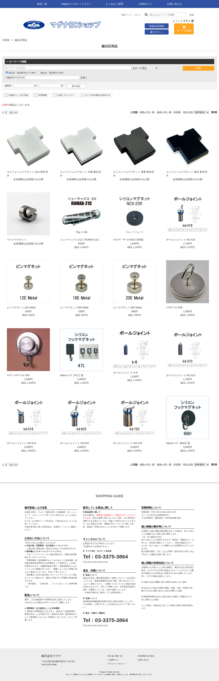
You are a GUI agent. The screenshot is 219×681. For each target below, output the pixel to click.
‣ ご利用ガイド (113, 660)
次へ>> (13, 112)
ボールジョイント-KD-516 (21, 443)
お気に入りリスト (65, 95)
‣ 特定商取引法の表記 (145, 656)
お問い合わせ (174, 3)
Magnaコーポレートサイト (76, 3)
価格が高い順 (164, 112)
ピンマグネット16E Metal (74, 307)
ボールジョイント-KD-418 (180, 239)
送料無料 (43, 95)
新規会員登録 (156, 26)
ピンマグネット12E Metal (21, 307)
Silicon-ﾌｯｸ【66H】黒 (178, 443)
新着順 (177, 112)
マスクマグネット (17, 239)
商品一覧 (42, 3)
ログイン (156, 32)
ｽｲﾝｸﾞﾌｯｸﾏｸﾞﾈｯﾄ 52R (18, 375)
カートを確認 (184, 29)
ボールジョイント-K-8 (125, 372)
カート (138, 15)
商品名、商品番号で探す (51, 73)
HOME (6, 40)
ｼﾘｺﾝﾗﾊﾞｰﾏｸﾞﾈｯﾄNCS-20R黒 (128, 239)
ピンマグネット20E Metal (127, 307)
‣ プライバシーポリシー (116, 664)
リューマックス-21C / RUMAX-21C (79, 239)
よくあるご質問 (114, 3)
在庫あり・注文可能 (18, 95)
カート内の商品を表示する (97, 95)
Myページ (126, 15)
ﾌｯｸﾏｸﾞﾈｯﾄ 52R (174, 307)
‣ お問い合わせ (143, 660)
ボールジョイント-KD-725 (127, 443)
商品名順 (188, 112)
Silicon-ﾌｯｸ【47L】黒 (71, 375)
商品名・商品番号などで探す (21, 73)
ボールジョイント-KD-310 (180, 375)
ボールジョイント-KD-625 (74, 443)
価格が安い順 (147, 112)
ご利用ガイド (145, 3)
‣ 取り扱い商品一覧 (114, 656)
